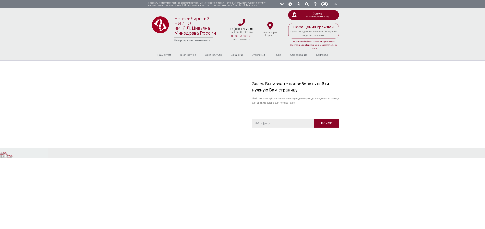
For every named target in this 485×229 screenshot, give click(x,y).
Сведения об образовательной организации (313, 42)
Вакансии (237, 54)
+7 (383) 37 (237, 29)
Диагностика (188, 54)
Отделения (258, 54)
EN (335, 4)
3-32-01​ (248, 29)
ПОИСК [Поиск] (326, 123)
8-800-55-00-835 (241, 36)
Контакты (322, 54)
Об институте (213, 54)
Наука (277, 54)
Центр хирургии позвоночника (192, 40)
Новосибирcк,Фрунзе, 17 (270, 34)
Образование (298, 54)
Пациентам (164, 54)
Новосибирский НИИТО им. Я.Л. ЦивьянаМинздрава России (195, 26)
